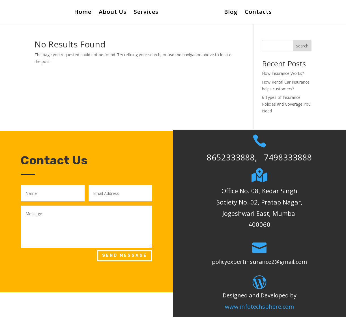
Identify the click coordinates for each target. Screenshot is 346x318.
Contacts (258, 13)
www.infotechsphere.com (259, 300)
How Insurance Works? (283, 73)
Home (82, 13)
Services (146, 13)
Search (302, 46)
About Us (112, 13)
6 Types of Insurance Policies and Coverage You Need (286, 104)
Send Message (124, 255)
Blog (230, 13)
